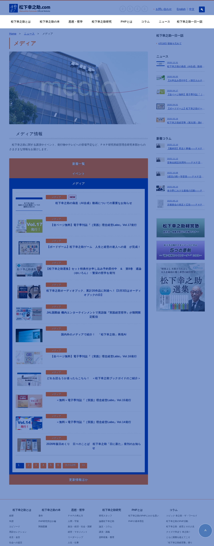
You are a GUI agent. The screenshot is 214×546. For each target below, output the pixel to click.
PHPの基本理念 (136, 492)
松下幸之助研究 (102, 21)
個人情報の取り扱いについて (112, 529)
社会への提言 (15, 513)
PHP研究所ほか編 (47, 492)
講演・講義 (104, 503)
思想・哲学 (76, 21)
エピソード (14, 497)
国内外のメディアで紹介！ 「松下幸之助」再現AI (78, 313)
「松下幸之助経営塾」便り (179, 513)
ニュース (164, 21)
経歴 (11, 486)
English (181, 9)
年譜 (11, 492)
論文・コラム (105, 497)
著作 (40, 486)
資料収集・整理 (106, 508)
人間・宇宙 (73, 492)
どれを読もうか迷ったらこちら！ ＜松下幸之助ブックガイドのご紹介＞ (93, 357)
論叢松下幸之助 (106, 492)
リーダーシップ (75, 508)
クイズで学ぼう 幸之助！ (178, 503)
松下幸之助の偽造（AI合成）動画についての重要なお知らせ (84, 182)
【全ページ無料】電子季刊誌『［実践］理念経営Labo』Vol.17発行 (89, 204)
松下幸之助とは (21, 21)
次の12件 (70, 445)
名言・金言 (14, 508)
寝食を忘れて (170, 43)
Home (12, 33)
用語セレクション (18, 503)
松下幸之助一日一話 (189, 21)
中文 (191, 9)
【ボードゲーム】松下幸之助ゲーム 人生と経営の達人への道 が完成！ (93, 226)
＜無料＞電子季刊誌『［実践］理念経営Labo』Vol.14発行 (83, 401)
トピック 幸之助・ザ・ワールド (181, 486)
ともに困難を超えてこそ (178, 508)
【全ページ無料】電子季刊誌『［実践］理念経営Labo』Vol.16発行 (89, 335)
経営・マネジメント (77, 503)
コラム (145, 21)
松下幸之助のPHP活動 (177, 492)
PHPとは (126, 21)
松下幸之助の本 (50, 21)
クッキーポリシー (151, 529)
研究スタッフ (105, 486)
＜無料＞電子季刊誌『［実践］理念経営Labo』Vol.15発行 (83, 379)
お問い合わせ (164, 9)
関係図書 (42, 497)
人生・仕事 (73, 513)
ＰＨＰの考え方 (75, 486)
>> (84, 445)
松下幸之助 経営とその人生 (180, 497)
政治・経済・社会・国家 (80, 497)
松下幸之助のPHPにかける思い (143, 486)
